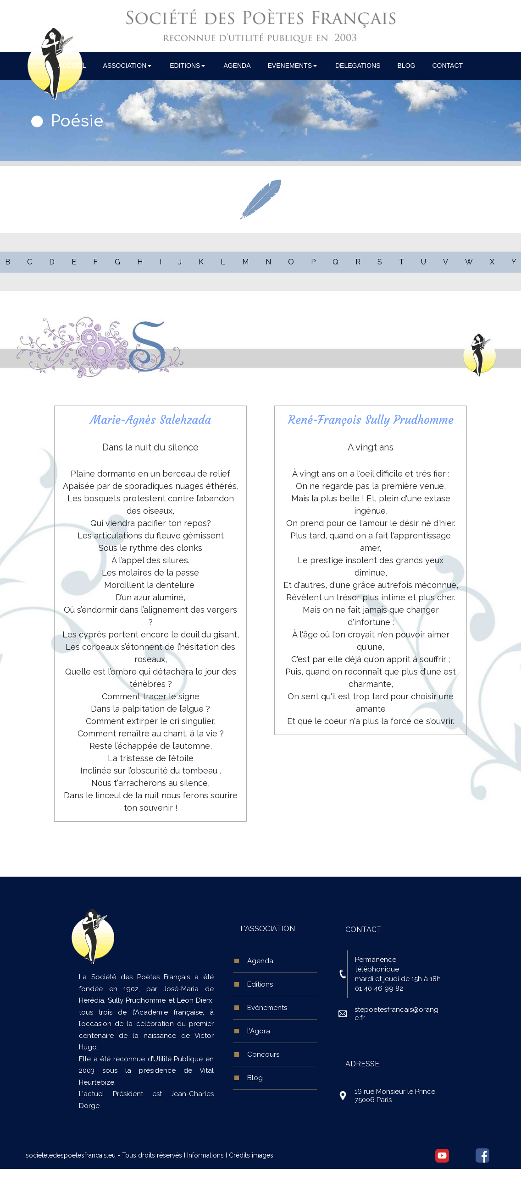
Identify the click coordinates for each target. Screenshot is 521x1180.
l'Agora (258, 1031)
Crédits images (251, 1155)
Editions (260, 984)
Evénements (267, 1008)
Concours (263, 1054)
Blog (255, 1078)
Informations (205, 1155)
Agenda (260, 961)
